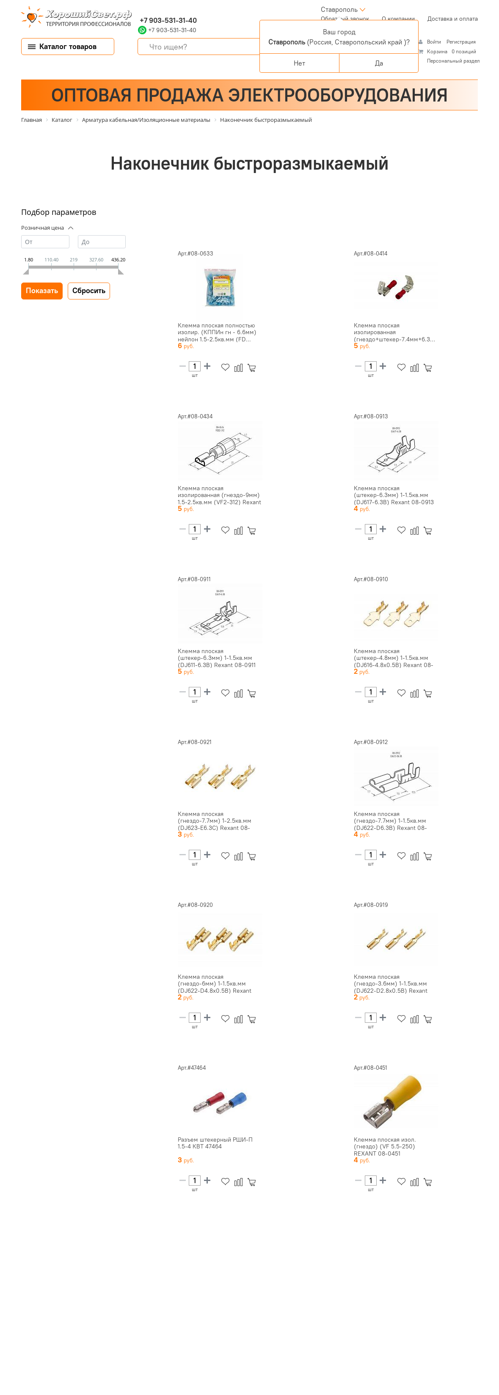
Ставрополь (339, 9)
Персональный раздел (453, 61)
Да (379, 63)
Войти (434, 41)
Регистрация (461, 41)
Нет (299, 63)
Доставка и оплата (452, 18)
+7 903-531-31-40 (167, 20)
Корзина (437, 51)
